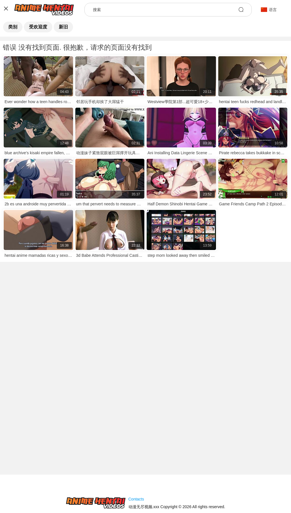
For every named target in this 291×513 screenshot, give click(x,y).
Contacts (136, 499)
